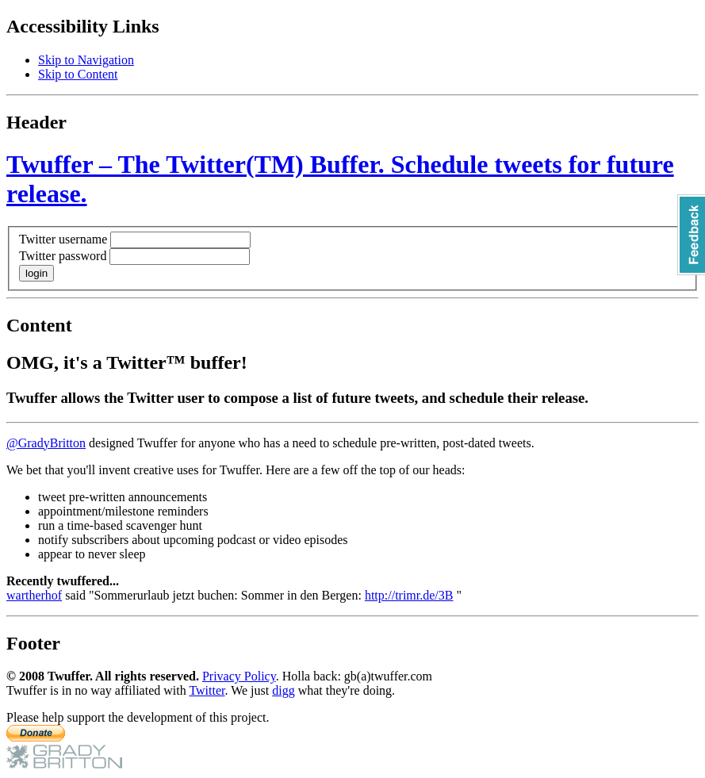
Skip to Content (77, 74)
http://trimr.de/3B (409, 595)
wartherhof (34, 595)
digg (283, 690)
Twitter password (62, 256)
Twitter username (63, 239)
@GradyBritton (46, 443)
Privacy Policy (239, 676)
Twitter (206, 690)
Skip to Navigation (86, 60)
